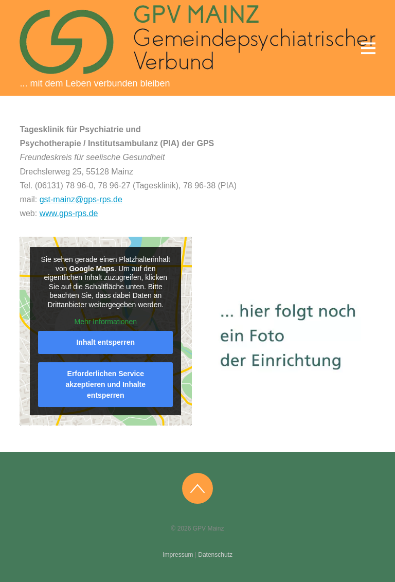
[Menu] (368, 48)
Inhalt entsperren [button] (106, 342)
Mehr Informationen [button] (106, 322)
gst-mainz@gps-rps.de (81, 199)
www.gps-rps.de (69, 213)
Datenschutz (215, 554)
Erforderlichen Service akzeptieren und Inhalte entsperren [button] (106, 384)
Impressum (178, 554)
